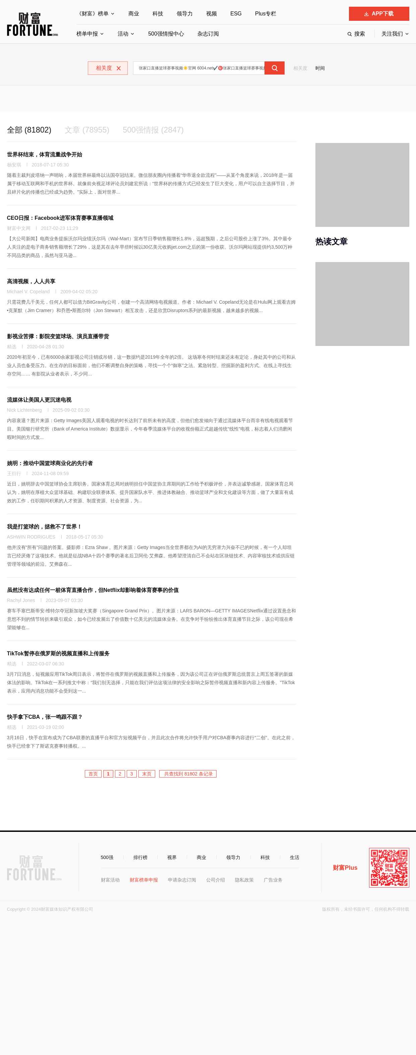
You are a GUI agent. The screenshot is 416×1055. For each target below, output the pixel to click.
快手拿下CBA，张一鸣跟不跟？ (45, 717)
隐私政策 (244, 880)
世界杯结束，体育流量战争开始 (44, 155)
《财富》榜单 (92, 13)
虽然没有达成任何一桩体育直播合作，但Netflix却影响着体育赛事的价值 (93, 590)
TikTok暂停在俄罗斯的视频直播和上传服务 (58, 654)
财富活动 (110, 880)
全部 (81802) (30, 130)
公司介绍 (215, 880)
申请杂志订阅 (182, 880)
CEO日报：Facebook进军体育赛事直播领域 (60, 218)
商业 (133, 13)
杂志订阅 (208, 34)
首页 (93, 774)
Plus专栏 (265, 13)
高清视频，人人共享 (31, 282)
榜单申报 (87, 34)
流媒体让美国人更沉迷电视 (39, 400)
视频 (211, 13)
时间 (320, 68)
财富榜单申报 (144, 880)
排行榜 (140, 857)
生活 (294, 857)
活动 (123, 34)
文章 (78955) (89, 130)
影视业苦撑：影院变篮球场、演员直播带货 (58, 337)
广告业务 (273, 880)
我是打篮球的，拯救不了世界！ (44, 527)
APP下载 (379, 13)
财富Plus (345, 868)
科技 (158, 13)
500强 (107, 857)
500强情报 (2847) (157, 130)
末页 (147, 774)
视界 (172, 857)
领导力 (185, 13)
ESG (236, 13)
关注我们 (392, 34)
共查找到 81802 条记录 (188, 774)
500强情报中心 (166, 34)
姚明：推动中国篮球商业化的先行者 (50, 463)
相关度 (300, 68)
